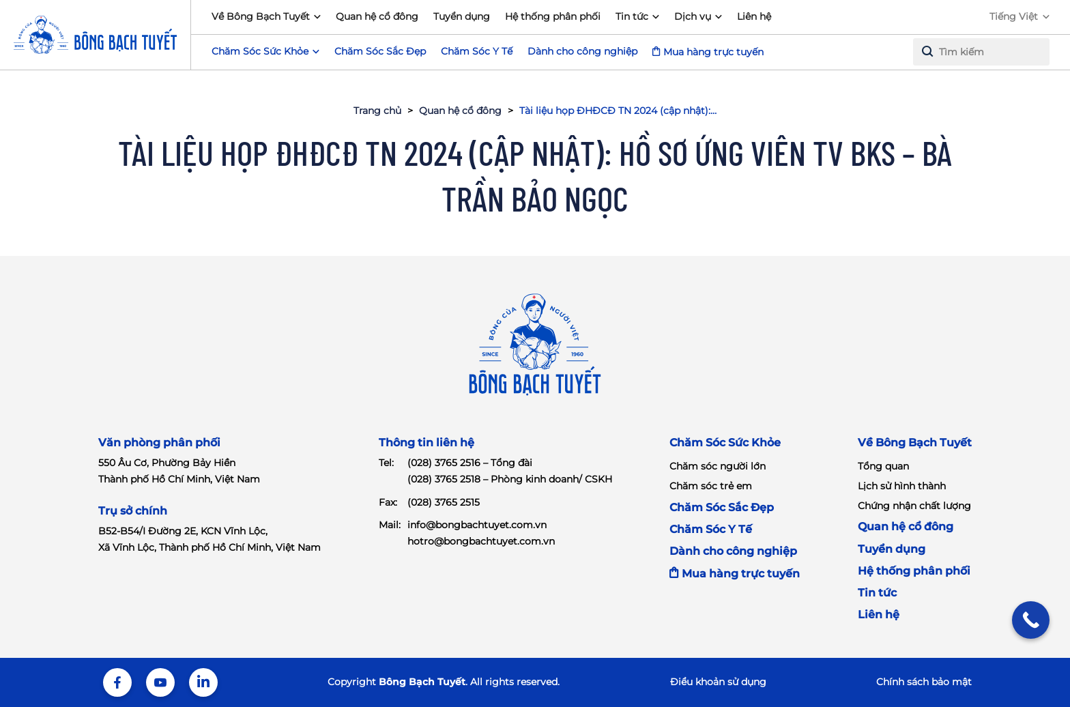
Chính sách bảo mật (924, 682)
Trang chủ (377, 110)
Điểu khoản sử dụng (718, 682)
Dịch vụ (692, 16)
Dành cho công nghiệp (582, 51)
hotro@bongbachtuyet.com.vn (481, 541)
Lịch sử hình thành (902, 486)
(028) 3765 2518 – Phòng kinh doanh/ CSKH (509, 479)
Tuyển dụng (461, 16)
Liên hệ (754, 16)
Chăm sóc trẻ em (710, 486)
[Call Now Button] (1031, 620)
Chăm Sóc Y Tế (476, 51)
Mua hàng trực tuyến (713, 52)
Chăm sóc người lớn (717, 466)
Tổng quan (883, 466)
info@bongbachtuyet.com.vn (477, 525)
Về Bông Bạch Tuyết (261, 16)
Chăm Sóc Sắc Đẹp (380, 51)
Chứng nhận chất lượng (914, 506)
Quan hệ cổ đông (377, 16)
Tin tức (632, 16)
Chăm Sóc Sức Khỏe (725, 442)
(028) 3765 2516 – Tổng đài (469, 463)
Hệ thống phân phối (553, 16)
